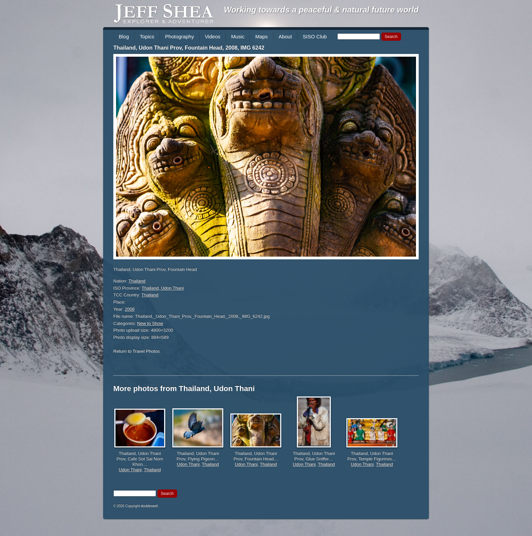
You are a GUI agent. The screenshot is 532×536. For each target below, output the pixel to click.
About (285, 36)
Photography (179, 36)
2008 (130, 309)
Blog (124, 36)
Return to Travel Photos (136, 351)
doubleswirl (149, 506)
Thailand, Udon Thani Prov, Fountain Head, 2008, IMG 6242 (188, 48)
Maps (261, 36)
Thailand (137, 280)
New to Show (150, 323)
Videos (213, 36)
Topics (147, 36)
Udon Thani (130, 469)
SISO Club (315, 36)
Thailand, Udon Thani (163, 288)
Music (237, 36)
